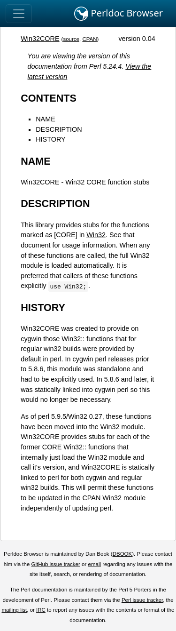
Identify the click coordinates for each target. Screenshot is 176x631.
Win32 (96, 235)
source (71, 39)
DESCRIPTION (59, 129)
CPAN (89, 39)
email (94, 564)
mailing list (14, 610)
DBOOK (122, 554)
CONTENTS (49, 98)
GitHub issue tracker (55, 564)
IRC (41, 610)
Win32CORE (40, 38)
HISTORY (50, 139)
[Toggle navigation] (19, 13)
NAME (45, 119)
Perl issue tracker (142, 600)
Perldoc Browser (118, 14)
